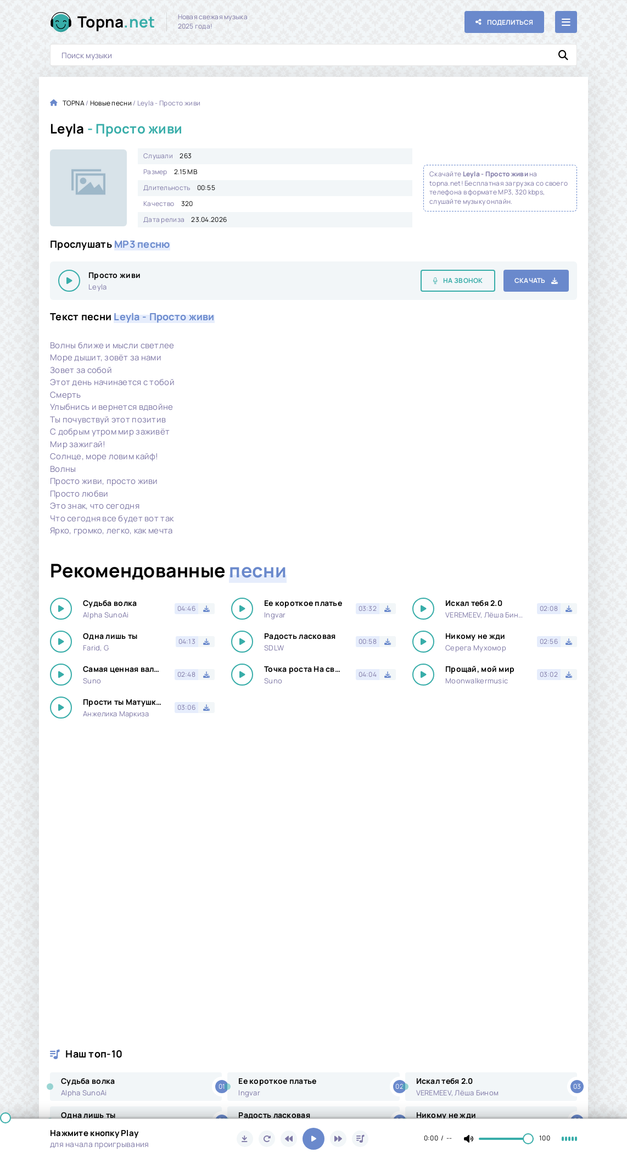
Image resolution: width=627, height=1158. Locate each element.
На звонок (463, 280)
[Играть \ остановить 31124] (69, 281)
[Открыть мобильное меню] (566, 22)
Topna (116, 21)
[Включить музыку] (313, 1139)
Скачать (530, 280)
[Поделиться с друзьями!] (504, 22)
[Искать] (563, 55)
